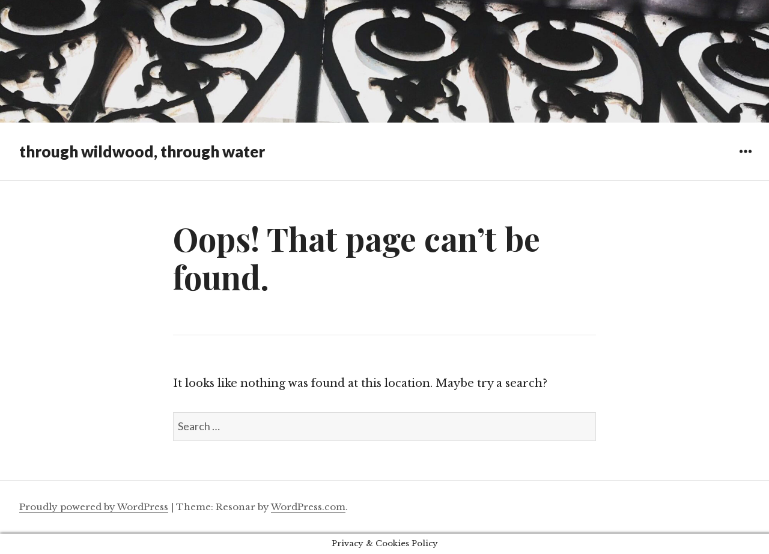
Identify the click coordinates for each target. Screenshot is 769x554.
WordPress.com (308, 507)
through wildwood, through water (142, 151)
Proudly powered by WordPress (93, 507)
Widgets (745, 160)
